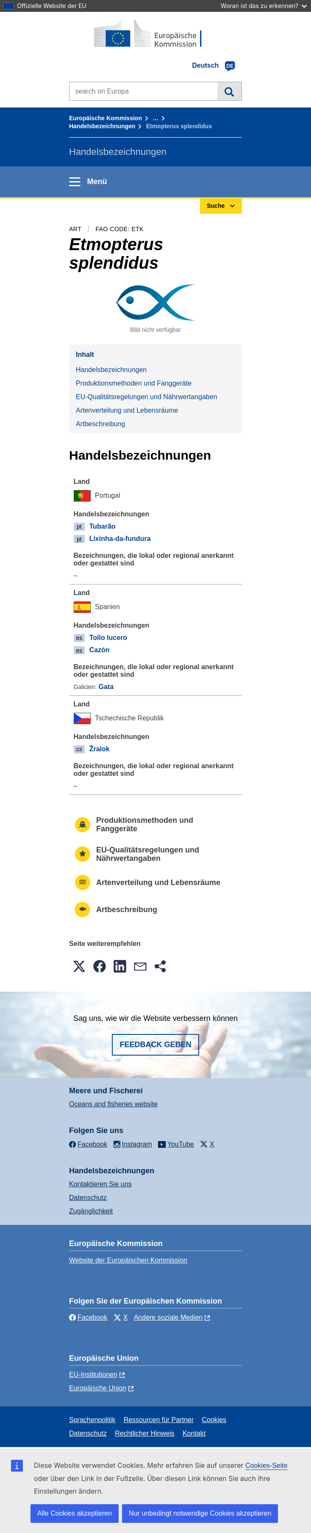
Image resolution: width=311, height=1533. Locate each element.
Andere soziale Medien (168, 1317)
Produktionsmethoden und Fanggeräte (134, 383)
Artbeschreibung (100, 423)
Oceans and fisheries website (113, 1104)
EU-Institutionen (93, 1374)
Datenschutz (88, 1197)
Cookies (214, 1419)
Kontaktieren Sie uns (100, 1184)
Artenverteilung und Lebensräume (127, 410)
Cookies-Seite (266, 1465)
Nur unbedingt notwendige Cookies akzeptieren (200, 1513)
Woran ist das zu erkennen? (264, 5)
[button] (79, 966)
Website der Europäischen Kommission (128, 1260)
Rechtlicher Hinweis (145, 1433)
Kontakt (194, 1433)
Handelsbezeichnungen (102, 126)
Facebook (88, 1317)
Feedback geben (155, 1044)
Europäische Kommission (105, 118)
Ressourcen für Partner (159, 1419)
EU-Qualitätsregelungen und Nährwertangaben (146, 396)
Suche (229, 91)
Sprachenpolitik (92, 1419)
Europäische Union (97, 1388)
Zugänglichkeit (91, 1211)
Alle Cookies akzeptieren (74, 1513)
